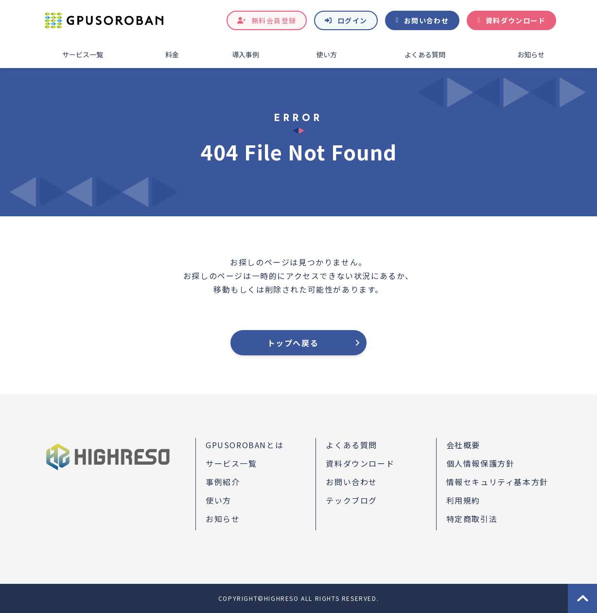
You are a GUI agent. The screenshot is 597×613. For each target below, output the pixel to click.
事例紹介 (223, 482)
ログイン (352, 20)
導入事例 (245, 54)
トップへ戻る (293, 343)
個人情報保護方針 (480, 463)
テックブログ (351, 500)
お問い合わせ (426, 20)
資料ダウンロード (515, 20)
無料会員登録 (273, 20)
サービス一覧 (82, 54)
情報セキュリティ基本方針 (497, 482)
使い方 (326, 54)
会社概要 (463, 445)
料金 (172, 54)
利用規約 (463, 500)
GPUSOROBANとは (244, 445)
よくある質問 (424, 54)
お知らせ (530, 54)
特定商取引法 (472, 519)
